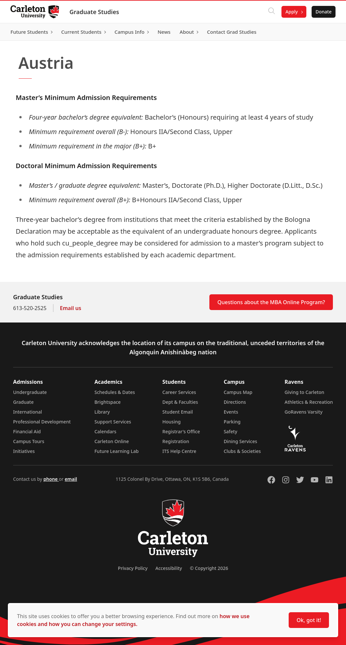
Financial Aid (27, 431)
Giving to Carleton (304, 392)
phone (51, 479)
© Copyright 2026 (209, 568)
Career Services (179, 392)
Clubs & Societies (242, 451)
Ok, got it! (309, 620)
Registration (176, 441)
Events (231, 412)
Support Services (112, 422)
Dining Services (240, 441)
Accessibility (168, 568)
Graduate (23, 402)
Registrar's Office (181, 431)
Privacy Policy (132, 568)
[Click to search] (271, 12)
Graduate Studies (94, 12)
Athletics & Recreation (309, 402)
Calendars (105, 431)
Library (102, 412)
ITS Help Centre (180, 451)
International (27, 412)
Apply (291, 12)
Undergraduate (30, 392)
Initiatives (24, 451)
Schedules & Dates (114, 392)
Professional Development (42, 422)
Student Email (178, 412)
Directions (235, 402)
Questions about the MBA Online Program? (271, 302)
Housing (172, 422)
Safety (231, 431)
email (71, 479)
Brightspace (107, 402)
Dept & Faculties (180, 402)
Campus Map (238, 392)
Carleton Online (111, 441)
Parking (232, 422)
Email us (70, 308)
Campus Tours (28, 441)
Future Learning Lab (116, 451)
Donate (324, 12)
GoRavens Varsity (304, 412)
